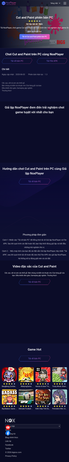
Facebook (9, 445)
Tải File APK (51, 61)
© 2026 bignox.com (13, 452)
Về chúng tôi (10, 434)
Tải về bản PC (17, 61)
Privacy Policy (11, 456)
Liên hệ (8, 441)
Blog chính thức (11, 437)
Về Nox (8, 430)
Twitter (8, 449)
